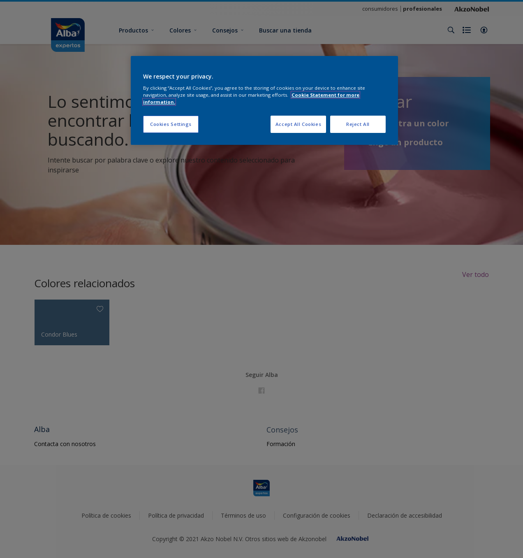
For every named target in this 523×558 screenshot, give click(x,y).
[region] (264, 100)
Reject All (358, 124)
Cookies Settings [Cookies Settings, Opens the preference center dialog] (171, 124)
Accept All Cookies (298, 124)
